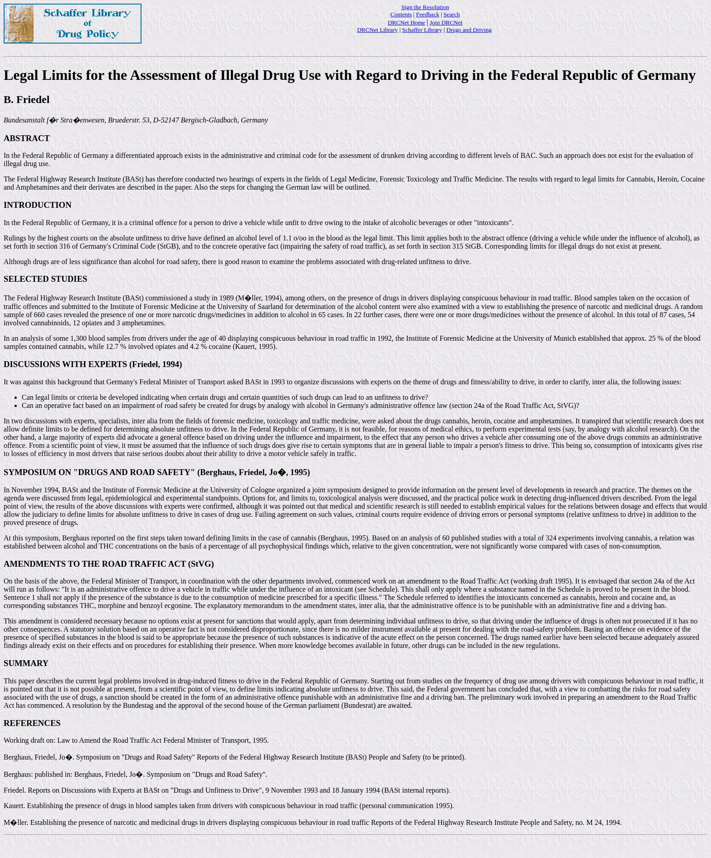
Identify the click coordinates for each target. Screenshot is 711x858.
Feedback (427, 14)
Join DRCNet (446, 22)
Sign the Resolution (425, 7)
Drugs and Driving (469, 29)
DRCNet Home (406, 22)
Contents (401, 14)
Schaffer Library (422, 29)
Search (451, 14)
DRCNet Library (377, 29)
